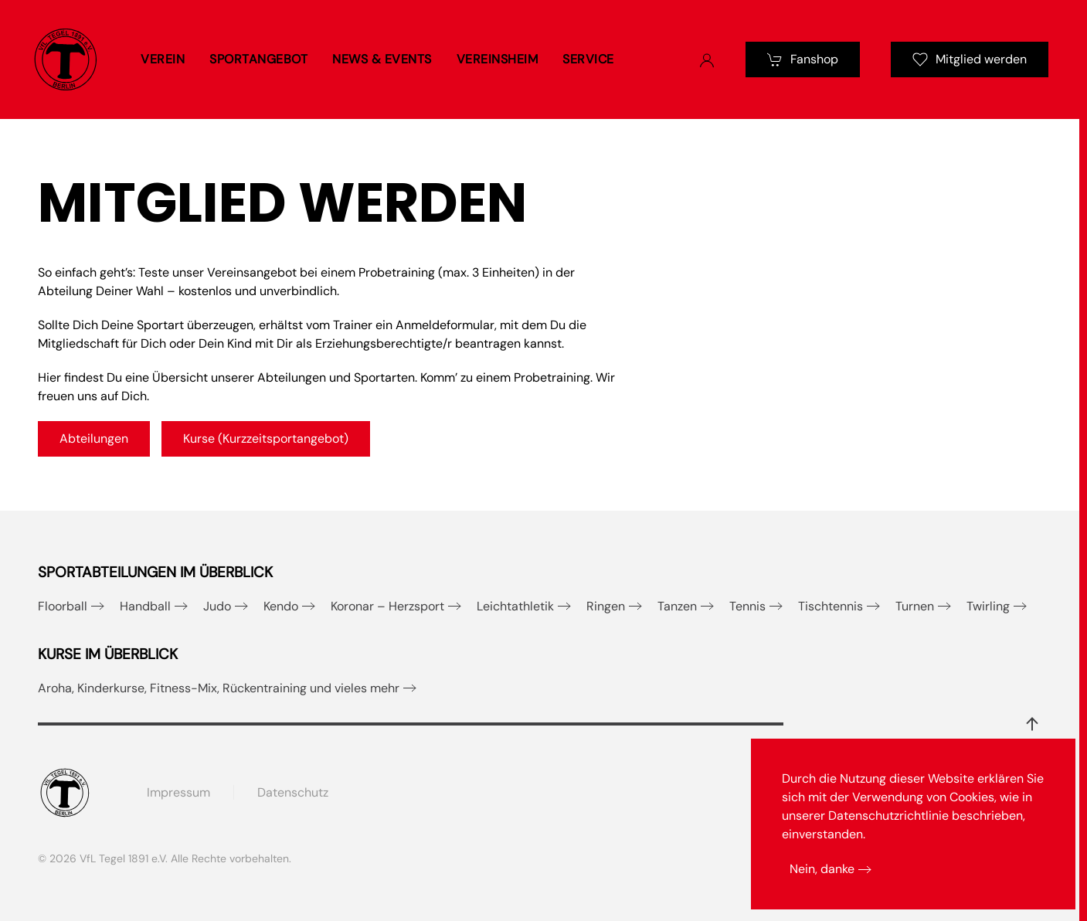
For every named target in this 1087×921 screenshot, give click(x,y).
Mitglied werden (969, 59)
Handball (145, 606)
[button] (1032, 724)
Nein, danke (822, 869)
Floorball (62, 606)
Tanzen (677, 606)
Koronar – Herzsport (387, 606)
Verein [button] (163, 59)
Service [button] (588, 59)
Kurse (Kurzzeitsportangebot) (265, 438)
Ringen (605, 606)
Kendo (280, 606)
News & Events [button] (382, 59)
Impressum (178, 792)
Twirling (988, 606)
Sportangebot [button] (258, 59)
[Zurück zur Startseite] (65, 59)
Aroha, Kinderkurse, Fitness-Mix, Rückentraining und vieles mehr (218, 688)
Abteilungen (93, 438)
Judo (217, 606)
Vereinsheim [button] (497, 59)
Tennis (747, 606)
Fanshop (802, 59)
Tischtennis (830, 606)
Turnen (914, 606)
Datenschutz (292, 792)
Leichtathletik (515, 606)
